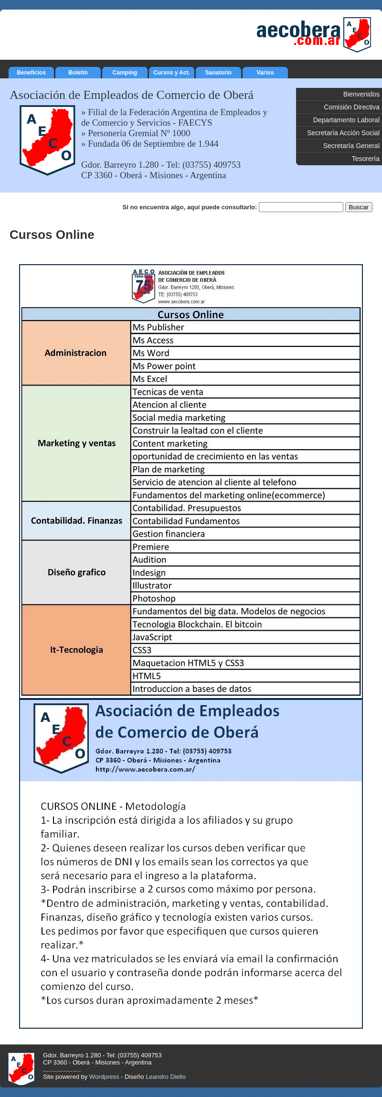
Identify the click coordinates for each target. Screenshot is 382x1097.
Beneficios (31, 71)
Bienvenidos (361, 94)
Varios (265, 71)
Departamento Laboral (346, 120)
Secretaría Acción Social (343, 133)
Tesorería (366, 158)
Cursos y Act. (171, 71)
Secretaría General (351, 146)
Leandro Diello (166, 1076)
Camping (125, 71)
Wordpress (104, 1076)
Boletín (78, 71)
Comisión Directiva (352, 107)
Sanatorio (218, 71)
